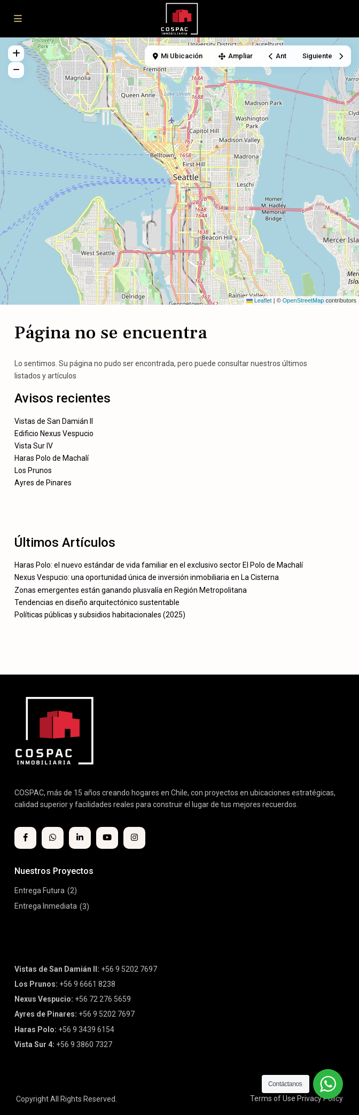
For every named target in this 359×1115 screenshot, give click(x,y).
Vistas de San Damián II (53, 421)
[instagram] (134, 838)
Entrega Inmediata (45, 906)
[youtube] (107, 838)
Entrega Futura (39, 890)
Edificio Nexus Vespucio (53, 433)
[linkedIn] (80, 838)
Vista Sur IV (33, 446)
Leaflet (259, 300)
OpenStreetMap (303, 300)
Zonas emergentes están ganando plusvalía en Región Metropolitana (130, 590)
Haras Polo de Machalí (51, 458)
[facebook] (25, 838)
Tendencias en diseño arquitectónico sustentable (97, 602)
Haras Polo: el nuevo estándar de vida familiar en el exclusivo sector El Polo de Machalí (158, 565)
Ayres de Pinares (43, 482)
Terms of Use (272, 1098)
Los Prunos (33, 470)
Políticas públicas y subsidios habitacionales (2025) (99, 614)
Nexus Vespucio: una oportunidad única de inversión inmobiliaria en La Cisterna (146, 577)
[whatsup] (53, 838)
